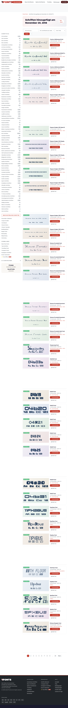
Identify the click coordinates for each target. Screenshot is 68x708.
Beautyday (4, 233)
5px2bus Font (53, 595)
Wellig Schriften (5, 202)
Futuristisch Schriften (6, 109)
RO (11, 699)
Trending (49, 2)
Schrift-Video (58, 689)
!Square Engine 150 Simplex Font (59, 141)
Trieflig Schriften (5, 92)
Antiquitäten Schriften (7, 44)
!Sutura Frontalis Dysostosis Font (59, 303)
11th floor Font (54, 567)
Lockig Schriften (5, 81)
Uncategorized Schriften (7, 198)
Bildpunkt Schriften (6, 157)
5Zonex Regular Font (55, 623)
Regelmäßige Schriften (7, 163)
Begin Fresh (4, 231)
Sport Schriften (5, 181)
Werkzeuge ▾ (56, 2)
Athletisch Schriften (6, 53)
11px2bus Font (53, 507)
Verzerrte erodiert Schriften (8, 88)
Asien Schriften (5, 51)
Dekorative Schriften (6, 83)
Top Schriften (4, 246)
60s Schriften (4, 40)
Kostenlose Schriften (32, 682)
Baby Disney (4, 235)
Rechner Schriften (5, 77)
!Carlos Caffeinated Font (56, 39)
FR (14, 699)
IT (16, 699)
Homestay (4, 238)
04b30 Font (53, 479)
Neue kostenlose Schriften (11, 215)
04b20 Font (53, 405)
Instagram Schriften (6, 252)
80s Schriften (4, 42)
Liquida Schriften (5, 135)
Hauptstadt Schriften (6, 64)
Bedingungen (58, 685)
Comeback (4, 222)
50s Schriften (4, 38)
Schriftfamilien (30, 691)
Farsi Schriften (4, 101)
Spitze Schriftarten (40, 2)
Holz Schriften (4, 211)
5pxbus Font (53, 609)
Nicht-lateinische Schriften (8, 150)
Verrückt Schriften (5, 79)
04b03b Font (53, 359)
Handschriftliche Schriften (7, 118)
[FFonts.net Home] (7, 2)
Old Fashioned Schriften (7, 152)
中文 (22, 699)
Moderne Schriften (6, 144)
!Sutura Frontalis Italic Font (57, 331)
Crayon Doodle (5, 220)
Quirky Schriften (5, 161)
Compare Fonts (5, 250)
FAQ (56, 683)
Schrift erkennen (45, 682)
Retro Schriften (5, 165)
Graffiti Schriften (5, 114)
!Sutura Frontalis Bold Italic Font (59, 271)
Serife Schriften (5, 178)
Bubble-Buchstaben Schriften (8, 60)
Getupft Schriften (5, 90)
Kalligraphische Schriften (7, 62)
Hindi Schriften (5, 122)
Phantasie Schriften (6, 99)
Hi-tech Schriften (5, 120)
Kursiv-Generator (5, 254)
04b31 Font (53, 493)
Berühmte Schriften (6, 96)
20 (55, 655)
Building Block (4, 229)
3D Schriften (4, 36)
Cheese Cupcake (5, 227)
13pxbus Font (53, 581)
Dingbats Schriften (6, 85)
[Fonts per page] (46, 30)
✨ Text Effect (6, 256)
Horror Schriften (5, 127)
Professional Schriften (6, 159)
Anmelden (64, 2)
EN (2, 699)
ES (8, 699)
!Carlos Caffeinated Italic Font (58, 81)
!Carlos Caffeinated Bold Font (58, 53)
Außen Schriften (5, 103)
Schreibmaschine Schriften (8, 196)
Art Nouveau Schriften (6, 49)
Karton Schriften (5, 68)
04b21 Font (53, 419)
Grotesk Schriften (5, 172)
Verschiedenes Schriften (7, 142)
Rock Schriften (5, 168)
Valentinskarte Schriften (7, 200)
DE (5, 699)
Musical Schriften (5, 148)
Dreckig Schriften (5, 137)
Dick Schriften (4, 191)
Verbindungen (58, 687)
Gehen (26, 33)
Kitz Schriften (4, 133)
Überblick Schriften (6, 155)
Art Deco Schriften (6, 47)
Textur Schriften (5, 189)
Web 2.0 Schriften (5, 204)
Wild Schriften (4, 209)
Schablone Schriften (6, 183)
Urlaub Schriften (5, 124)
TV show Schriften (6, 193)
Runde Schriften (5, 170)
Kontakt (57, 682)
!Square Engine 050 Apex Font (58, 94)
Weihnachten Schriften (7, 70)
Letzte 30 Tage (58, 691)
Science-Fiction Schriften (7, 174)
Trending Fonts (5, 248)
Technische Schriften (6, 187)
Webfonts (29, 689)
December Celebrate (6, 218)
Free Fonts (25, 14)
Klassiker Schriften (6, 73)
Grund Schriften (5, 55)
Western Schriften (5, 206)
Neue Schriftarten (29, 2)
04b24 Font (53, 433)
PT (19, 699)
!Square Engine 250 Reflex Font (58, 169)
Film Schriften (4, 146)
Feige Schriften (5, 107)
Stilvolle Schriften (5, 185)
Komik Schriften (5, 75)
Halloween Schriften (6, 116)
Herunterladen (55, 45)
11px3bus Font (53, 521)
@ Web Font (53, 47)
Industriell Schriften (6, 131)
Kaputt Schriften (5, 57)
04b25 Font (53, 447)
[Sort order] (60, 30)
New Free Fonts (5, 244)
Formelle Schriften (5, 105)
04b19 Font (53, 391)
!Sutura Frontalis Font (56, 243)
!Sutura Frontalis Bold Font (57, 257)
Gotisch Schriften (5, 111)
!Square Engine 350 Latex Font (58, 215)
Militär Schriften (5, 140)
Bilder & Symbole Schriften (7, 129)
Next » (59, 655)
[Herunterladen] (17, 2)
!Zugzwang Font (54, 345)
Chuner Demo (4, 225)
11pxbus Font (53, 535)
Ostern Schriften (5, 94)
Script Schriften (5, 176)
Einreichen (29, 693)
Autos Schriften (5, 66)
